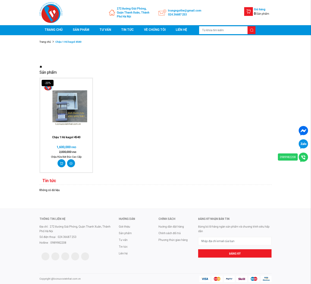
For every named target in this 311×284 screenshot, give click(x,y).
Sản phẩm (81, 30)
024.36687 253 (177, 14)
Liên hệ (181, 30)
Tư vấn (105, 30)
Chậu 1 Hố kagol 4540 (66, 137)
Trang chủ (54, 30)
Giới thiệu (124, 226)
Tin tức (127, 30)
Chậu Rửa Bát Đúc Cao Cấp (66, 156)
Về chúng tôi (155, 30)
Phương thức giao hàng (173, 239)
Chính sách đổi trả (169, 233)
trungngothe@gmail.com (184, 10)
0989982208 (288, 157)
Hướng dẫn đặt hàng (171, 226)
